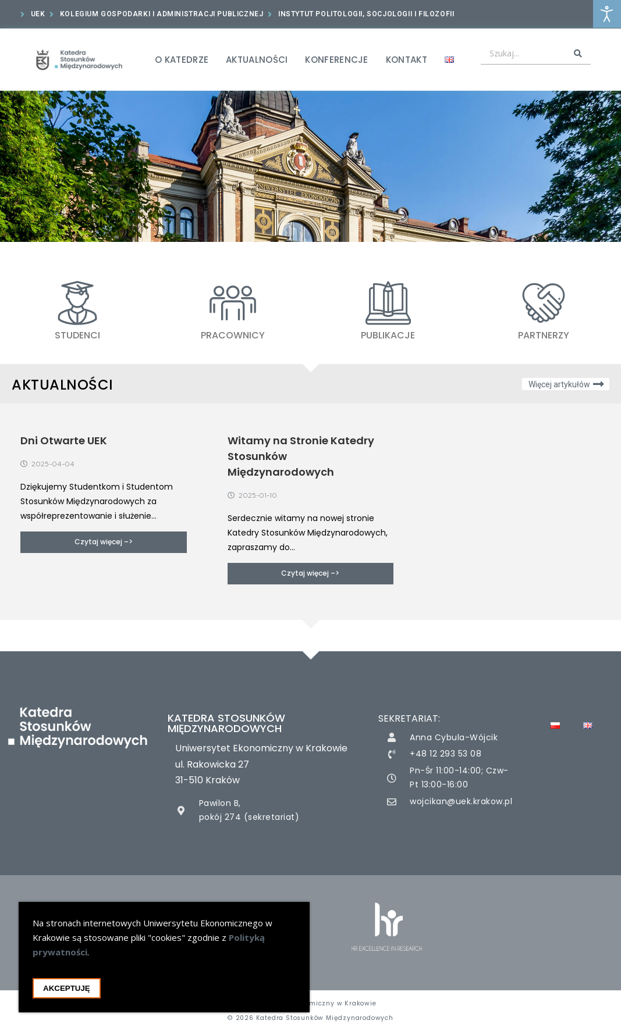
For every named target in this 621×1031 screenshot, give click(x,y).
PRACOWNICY (233, 335)
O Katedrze (181, 59)
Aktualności (257, 59)
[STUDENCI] (77, 303)
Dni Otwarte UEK (63, 440)
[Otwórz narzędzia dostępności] (607, 14)
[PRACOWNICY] (233, 303)
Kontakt (406, 59)
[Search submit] (578, 53)
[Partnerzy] (543, 303)
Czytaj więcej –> (103, 542)
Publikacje (388, 335)
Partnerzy (543, 335)
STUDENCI (77, 335)
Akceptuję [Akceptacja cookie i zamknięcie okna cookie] (66, 988)
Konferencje (336, 59)
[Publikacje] (388, 303)
